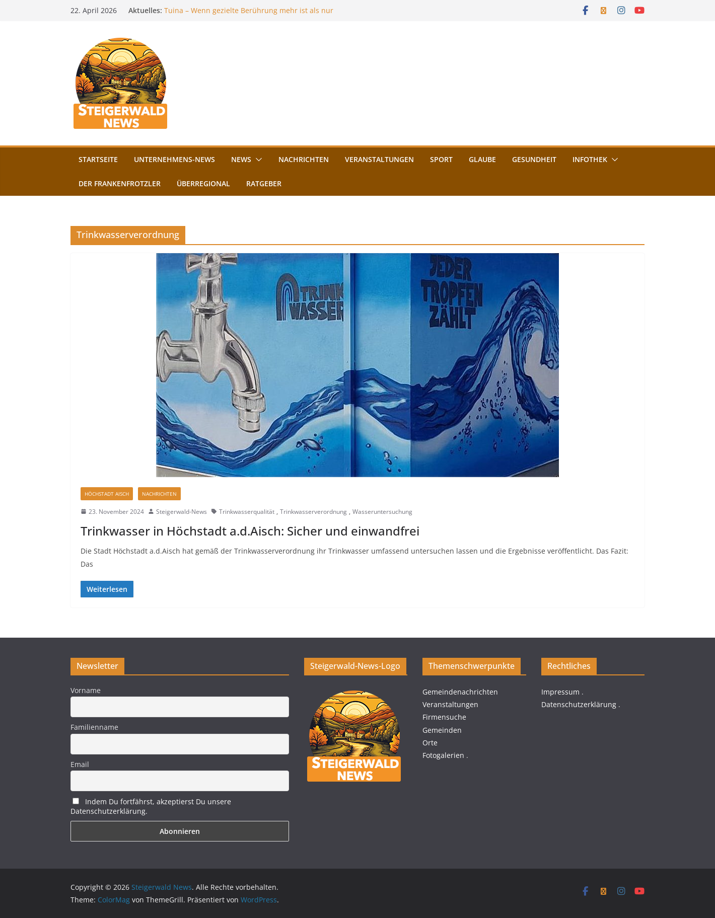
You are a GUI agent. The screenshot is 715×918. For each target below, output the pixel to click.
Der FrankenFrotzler (120, 183)
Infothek (590, 159)
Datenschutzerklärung (578, 704)
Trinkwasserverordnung (313, 511)
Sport (441, 159)
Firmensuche (444, 717)
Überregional (203, 183)
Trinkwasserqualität (246, 511)
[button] (256, 159)
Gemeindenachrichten (460, 692)
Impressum (560, 692)
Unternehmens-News (174, 159)
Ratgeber (263, 183)
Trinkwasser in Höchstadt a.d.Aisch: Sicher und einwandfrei (250, 530)
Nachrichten (303, 159)
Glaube (482, 159)
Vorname (85, 690)
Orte (430, 742)
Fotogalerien (443, 755)
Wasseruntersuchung (382, 511)
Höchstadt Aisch (107, 493)
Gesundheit (534, 159)
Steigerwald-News (181, 511)
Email (79, 764)
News (241, 159)
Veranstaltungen (379, 159)
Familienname (94, 727)
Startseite (98, 159)
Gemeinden (442, 730)
